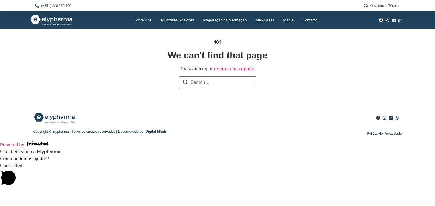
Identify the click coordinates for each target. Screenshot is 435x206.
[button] (217, 175)
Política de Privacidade (384, 134)
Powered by (24, 144)
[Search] (185, 83)
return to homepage (234, 68)
